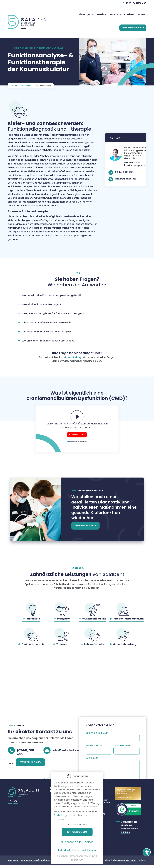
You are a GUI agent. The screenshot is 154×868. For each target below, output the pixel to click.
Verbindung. (75, 359)
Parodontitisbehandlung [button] (128, 621)
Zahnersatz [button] (63, 646)
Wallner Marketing (126, 863)
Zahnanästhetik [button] (94, 646)
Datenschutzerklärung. (101, 767)
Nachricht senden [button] (129, 775)
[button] (133, 27)
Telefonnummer (122, 713)
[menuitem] (86, 15)
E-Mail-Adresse (94, 713)
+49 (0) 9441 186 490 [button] (135, 3)
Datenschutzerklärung (32, 863)
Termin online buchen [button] (85, 529)
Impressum (13, 863)
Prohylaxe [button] (63, 621)
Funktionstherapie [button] (32, 646)
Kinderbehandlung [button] (124, 646)
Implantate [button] (33, 621)
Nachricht (92, 725)
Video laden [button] (78, 437)
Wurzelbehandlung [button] (94, 621)
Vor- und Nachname (97, 700)
